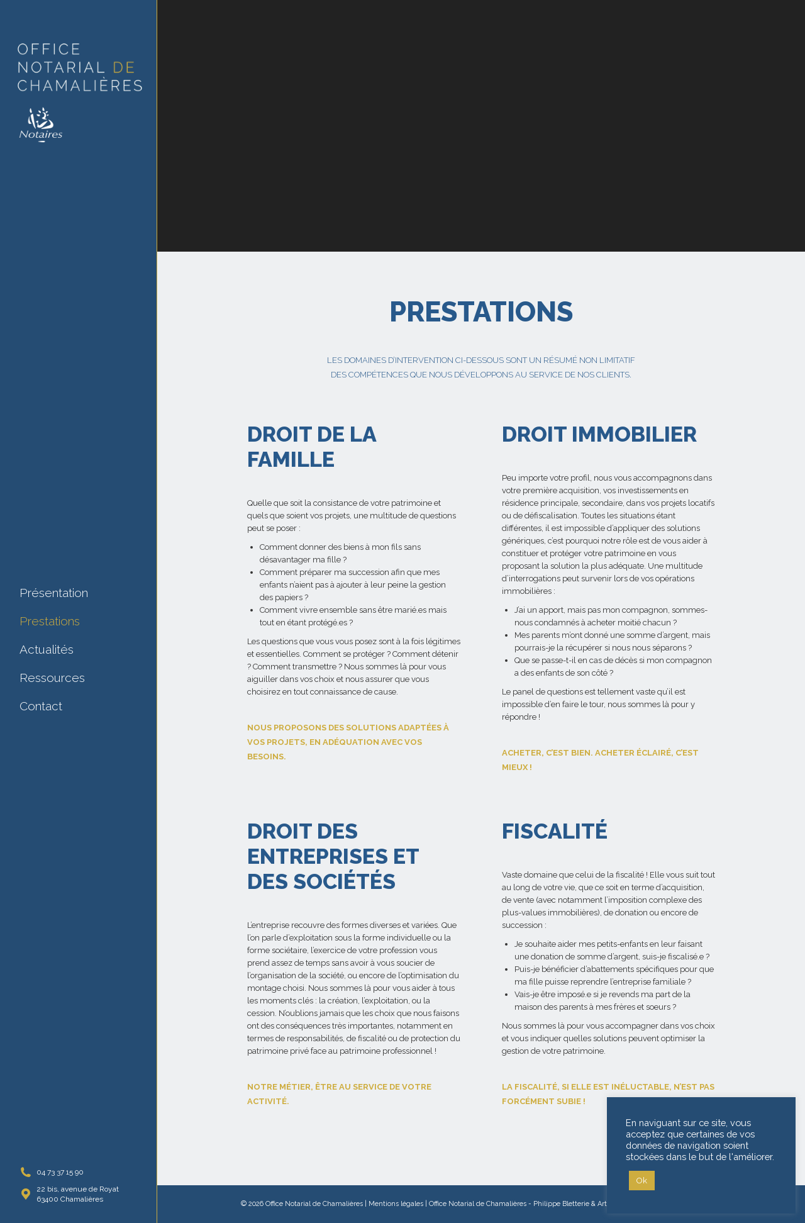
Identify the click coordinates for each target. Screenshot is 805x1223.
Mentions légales (396, 1204)
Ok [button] (641, 1180)
